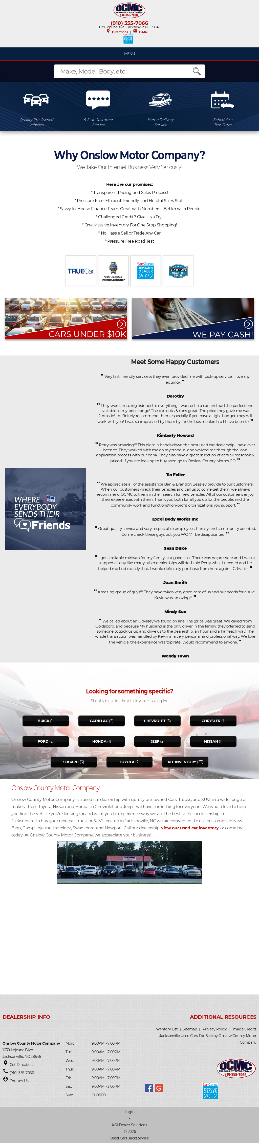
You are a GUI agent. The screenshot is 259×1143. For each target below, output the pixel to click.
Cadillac (99, 721)
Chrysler (211, 721)
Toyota (126, 762)
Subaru (71, 762)
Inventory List (166, 1029)
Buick (43, 721)
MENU (129, 53)
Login (130, 1112)
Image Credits (244, 1029)
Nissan (211, 741)
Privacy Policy (215, 1029)
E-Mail (140, 32)
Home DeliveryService (160, 122)
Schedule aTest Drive (222, 122)
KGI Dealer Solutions (129, 1125)
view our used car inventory (190, 828)
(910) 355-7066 (129, 23)
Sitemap (190, 1029)
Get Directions (22, 1064)
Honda (99, 741)
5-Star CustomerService (98, 122)
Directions (117, 32)
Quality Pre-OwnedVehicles (36, 122)
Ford (43, 741)
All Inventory (181, 762)
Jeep (154, 741)
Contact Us (19, 1081)
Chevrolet (154, 721)
